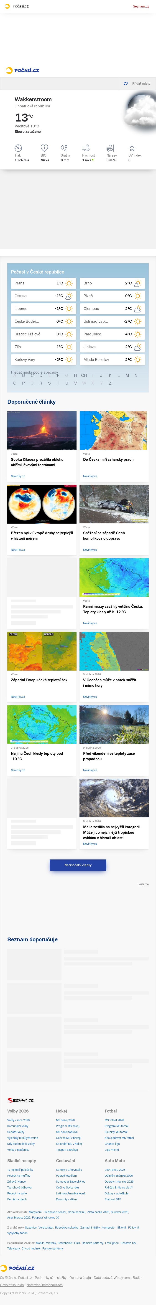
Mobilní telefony (46, 1243)
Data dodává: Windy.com (112, 1278)
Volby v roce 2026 (18, 1120)
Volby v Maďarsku (18, 1149)
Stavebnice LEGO (69, 1243)
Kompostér (108, 1227)
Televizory (13, 1248)
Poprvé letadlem (66, 1175)
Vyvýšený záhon (17, 1233)
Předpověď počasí (54, 1212)
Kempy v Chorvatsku (69, 1169)
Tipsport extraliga (67, 1149)
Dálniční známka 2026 (119, 1175)
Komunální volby (17, 1126)
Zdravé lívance (16, 1181)
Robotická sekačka (67, 1227)
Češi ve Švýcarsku (67, 1187)
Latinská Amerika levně (70, 1193)
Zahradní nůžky (90, 1227)
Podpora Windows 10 (45, 1217)
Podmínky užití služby (50, 1278)
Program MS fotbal (116, 1126)
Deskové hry (128, 1243)
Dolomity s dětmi (66, 1199)
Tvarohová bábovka (19, 1187)
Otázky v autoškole (116, 1193)
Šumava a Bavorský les (70, 1181)
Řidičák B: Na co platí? (119, 1187)
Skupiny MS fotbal (116, 1132)
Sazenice (31, 1227)
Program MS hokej (67, 1126)
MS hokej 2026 (65, 1120)
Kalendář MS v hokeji (69, 1143)
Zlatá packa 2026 (98, 1212)
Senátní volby (15, 1132)
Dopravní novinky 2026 (119, 1181)
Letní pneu (112, 1243)
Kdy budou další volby (21, 1143)
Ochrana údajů (80, 1278)
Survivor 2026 (119, 1212)
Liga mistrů (112, 1149)
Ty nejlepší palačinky (20, 1169)
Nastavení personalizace (45, 1285)
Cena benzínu (76, 1212)
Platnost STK (113, 1199)
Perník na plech (17, 1199)
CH (84, 375)
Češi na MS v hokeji (68, 1138)
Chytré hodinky (31, 1248)
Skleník (121, 1227)
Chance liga (112, 1143)
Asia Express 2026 (18, 1217)
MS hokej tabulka (67, 1132)
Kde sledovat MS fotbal (119, 1138)
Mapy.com (35, 1212)
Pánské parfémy (52, 1248)
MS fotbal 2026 (114, 1120)
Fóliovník (133, 1227)
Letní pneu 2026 (115, 1169)
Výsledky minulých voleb (22, 1138)
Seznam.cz (141, 6)
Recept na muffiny (18, 1175)
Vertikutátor (45, 1227)
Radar (137, 1278)
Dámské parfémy (92, 1243)
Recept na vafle (17, 1193)
